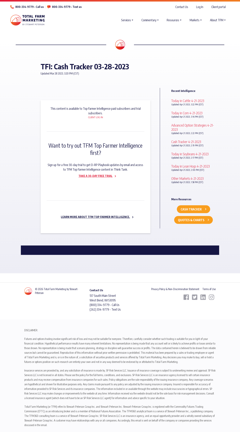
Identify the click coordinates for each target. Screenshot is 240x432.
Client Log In (95, 117)
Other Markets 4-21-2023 (187, 178)
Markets (194, 20)
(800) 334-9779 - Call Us (104, 305)
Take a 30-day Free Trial (95, 176)
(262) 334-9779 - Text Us (105, 309)
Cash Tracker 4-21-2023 (186, 141)
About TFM (216, 20)
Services (126, 20)
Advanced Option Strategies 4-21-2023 (192, 127)
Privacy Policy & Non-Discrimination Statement (175, 289)
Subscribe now (93, 184)
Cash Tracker (191, 209)
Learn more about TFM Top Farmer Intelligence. (95, 216)
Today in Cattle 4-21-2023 (187, 100)
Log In (199, 7)
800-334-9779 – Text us (67, 6)
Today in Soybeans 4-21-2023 (190, 154)
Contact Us (181, 7)
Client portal (218, 7)
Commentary (148, 20)
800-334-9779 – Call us (29, 6)
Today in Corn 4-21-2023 (186, 113)
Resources (173, 20)
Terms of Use (209, 289)
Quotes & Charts (191, 220)
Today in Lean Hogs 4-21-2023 (190, 166)
